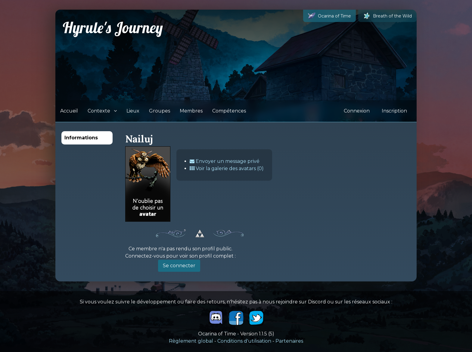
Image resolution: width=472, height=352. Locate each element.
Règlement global (191, 341)
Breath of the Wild (387, 16)
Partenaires (289, 341)
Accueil (69, 111)
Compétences (229, 111)
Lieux (132, 111)
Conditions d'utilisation (244, 341)
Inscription (394, 111)
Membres (191, 111)
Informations (81, 138)
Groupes (159, 111)
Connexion (357, 111)
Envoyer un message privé (224, 161)
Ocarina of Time (329, 16)
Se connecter (179, 265)
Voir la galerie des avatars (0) (227, 168)
